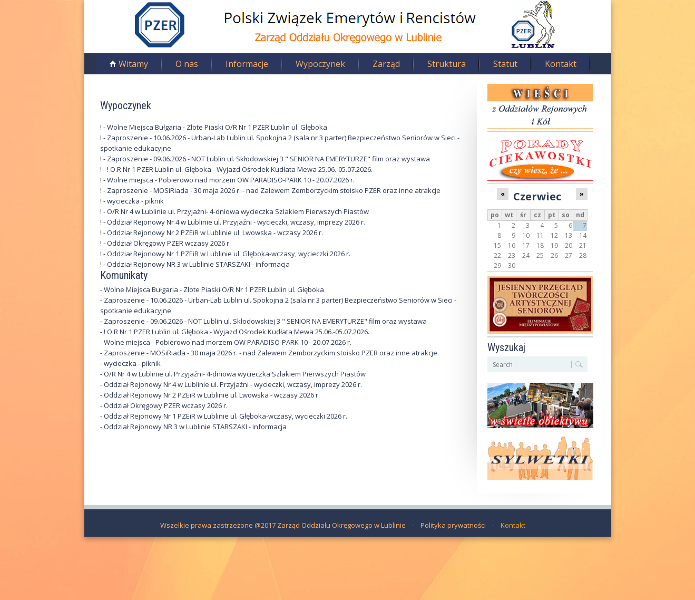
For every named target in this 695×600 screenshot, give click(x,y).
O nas (186, 64)
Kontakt (560, 64)
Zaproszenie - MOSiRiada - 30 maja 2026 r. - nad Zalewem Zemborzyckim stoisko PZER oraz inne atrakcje (274, 190)
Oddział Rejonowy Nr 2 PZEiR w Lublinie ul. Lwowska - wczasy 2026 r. (215, 232)
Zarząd (386, 64)
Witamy (133, 64)
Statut (505, 64)
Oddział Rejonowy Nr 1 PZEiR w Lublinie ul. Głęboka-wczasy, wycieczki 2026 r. (228, 253)
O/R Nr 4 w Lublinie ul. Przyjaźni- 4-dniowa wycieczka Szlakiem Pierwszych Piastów (238, 211)
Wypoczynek (320, 64)
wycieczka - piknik (135, 201)
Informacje (247, 64)
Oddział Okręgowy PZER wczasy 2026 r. (169, 243)
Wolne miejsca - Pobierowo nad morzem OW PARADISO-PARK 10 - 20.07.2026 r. (231, 180)
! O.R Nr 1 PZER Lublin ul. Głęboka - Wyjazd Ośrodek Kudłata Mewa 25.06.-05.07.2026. (240, 169)
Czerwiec (537, 196)
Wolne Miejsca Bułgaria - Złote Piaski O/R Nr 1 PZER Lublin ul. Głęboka (217, 127)
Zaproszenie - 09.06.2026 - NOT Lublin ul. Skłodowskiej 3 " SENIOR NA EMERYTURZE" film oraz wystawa (268, 158)
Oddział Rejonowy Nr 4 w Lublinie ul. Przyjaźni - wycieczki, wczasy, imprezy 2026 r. (236, 222)
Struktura (446, 64)
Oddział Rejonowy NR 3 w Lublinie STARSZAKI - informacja (198, 264)
